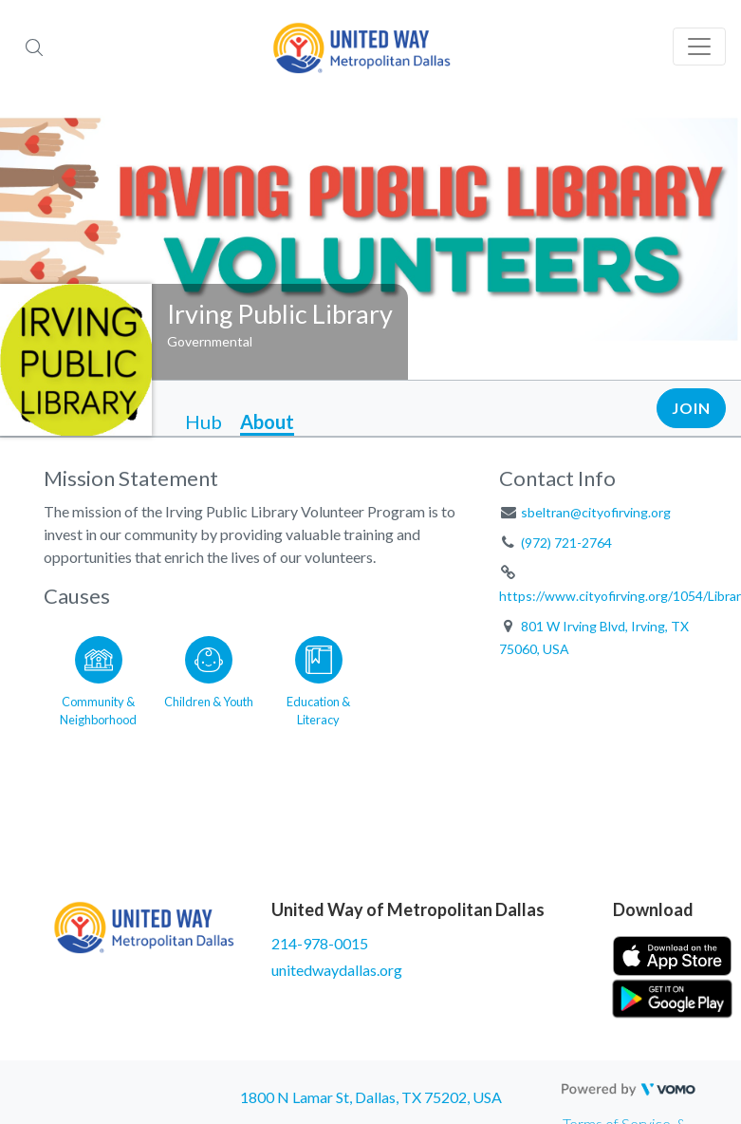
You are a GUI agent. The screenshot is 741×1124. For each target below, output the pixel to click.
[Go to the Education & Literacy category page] (318, 678)
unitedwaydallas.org (336, 970)
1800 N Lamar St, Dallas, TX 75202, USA (371, 1097)
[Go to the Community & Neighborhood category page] (98, 678)
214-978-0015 (319, 943)
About (267, 421)
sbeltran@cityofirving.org (596, 512)
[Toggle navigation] (699, 47)
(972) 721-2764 (566, 542)
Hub (203, 421)
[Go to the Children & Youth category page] (208, 678)
